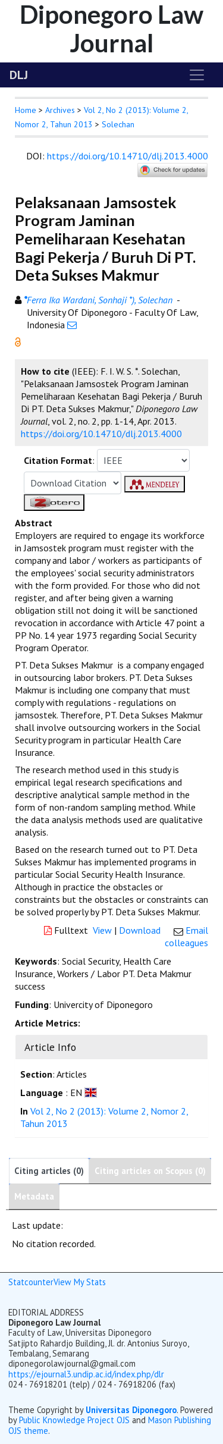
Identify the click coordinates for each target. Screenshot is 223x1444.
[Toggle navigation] (196, 75)
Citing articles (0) (49, 1170)
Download (140, 930)
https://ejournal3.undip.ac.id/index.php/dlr (86, 1374)
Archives (60, 110)
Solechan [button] (118, 124)
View (102, 930)
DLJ (19, 75)
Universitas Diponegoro (131, 1409)
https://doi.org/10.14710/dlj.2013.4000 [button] (101, 434)
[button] (18, 341)
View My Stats (80, 1282)
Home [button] (25, 110)
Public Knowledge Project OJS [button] (74, 1420)
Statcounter (31, 1282)
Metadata (34, 1196)
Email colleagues (186, 936)
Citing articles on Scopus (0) (150, 1170)
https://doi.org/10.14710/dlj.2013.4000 (127, 156)
